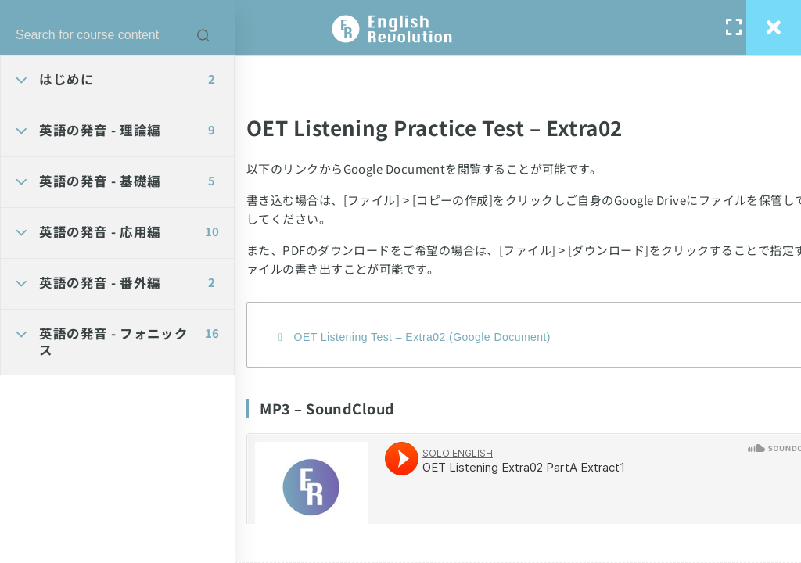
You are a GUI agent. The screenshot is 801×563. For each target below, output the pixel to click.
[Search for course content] (203, 35)
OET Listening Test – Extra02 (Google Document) (422, 337)
